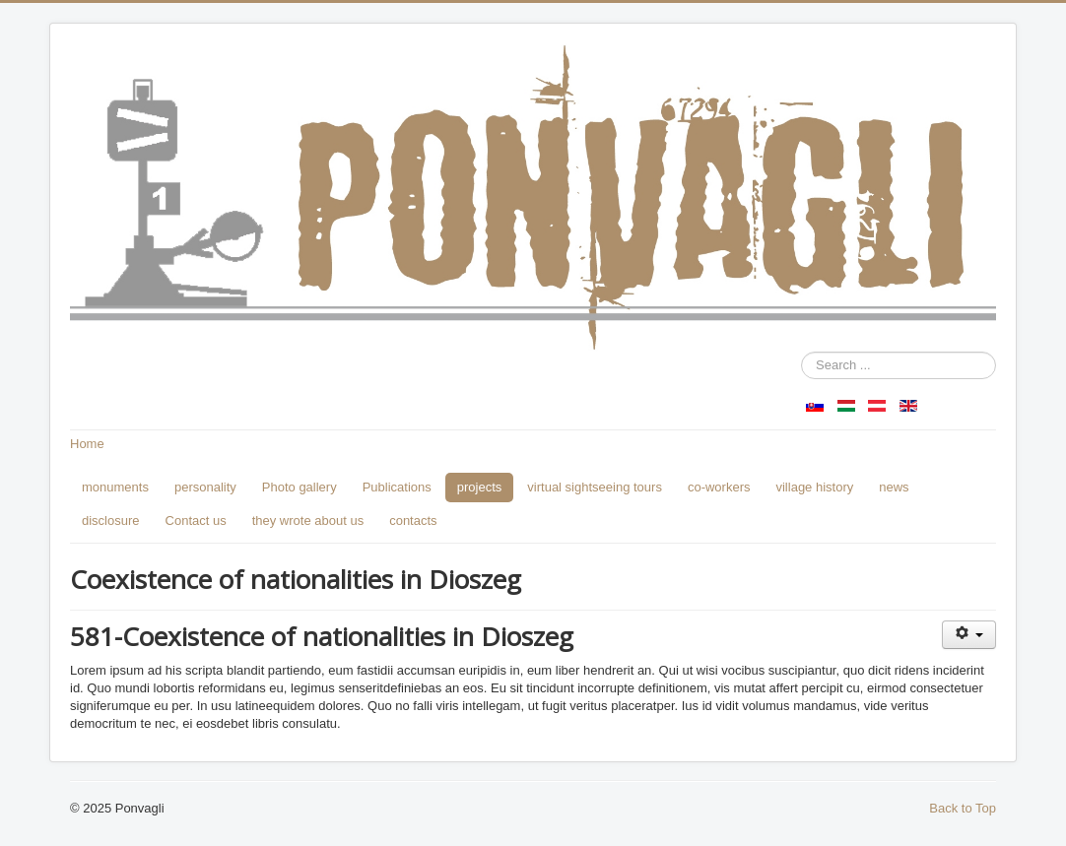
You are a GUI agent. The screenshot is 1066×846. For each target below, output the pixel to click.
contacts (412, 520)
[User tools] (969, 634)
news (893, 487)
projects (479, 487)
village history (814, 487)
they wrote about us (308, 520)
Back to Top (962, 808)
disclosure (111, 520)
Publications (397, 487)
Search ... (801, 352)
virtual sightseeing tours (594, 487)
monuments (115, 487)
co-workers (719, 487)
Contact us (196, 520)
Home (87, 443)
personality (205, 487)
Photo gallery (299, 487)
